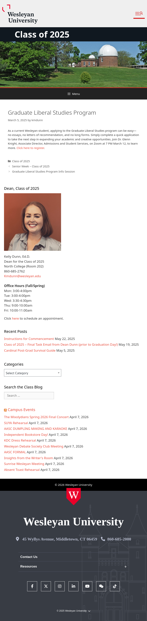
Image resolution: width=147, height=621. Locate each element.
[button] (139, 14)
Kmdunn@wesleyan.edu (22, 276)
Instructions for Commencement (29, 338)
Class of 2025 (42, 34)
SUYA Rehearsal (16, 423)
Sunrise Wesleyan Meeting (24, 463)
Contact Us (29, 557)
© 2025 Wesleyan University (73, 611)
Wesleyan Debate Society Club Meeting (33, 446)
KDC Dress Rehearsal (20, 440)
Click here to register (30, 148)
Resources (28, 566)
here (15, 318)
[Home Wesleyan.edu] (73, 496)
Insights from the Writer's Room (28, 458)
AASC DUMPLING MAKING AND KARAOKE (35, 428)
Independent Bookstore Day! (26, 434)
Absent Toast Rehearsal (22, 469)
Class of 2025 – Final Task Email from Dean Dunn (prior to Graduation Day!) (61, 344)
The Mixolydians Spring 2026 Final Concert (36, 417)
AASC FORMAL (15, 452)
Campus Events (21, 409)
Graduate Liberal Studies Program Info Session (43, 171)
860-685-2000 (119, 539)
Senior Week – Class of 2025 (30, 166)
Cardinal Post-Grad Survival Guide (30, 350)
